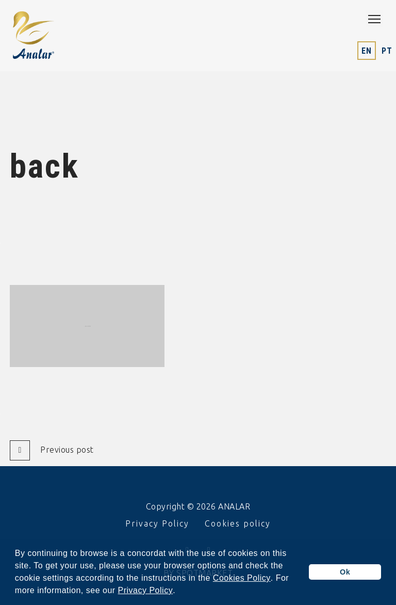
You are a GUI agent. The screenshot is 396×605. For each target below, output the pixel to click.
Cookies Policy (242, 578)
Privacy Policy (145, 590)
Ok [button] (345, 572)
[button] (179, 591)
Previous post (52, 450)
